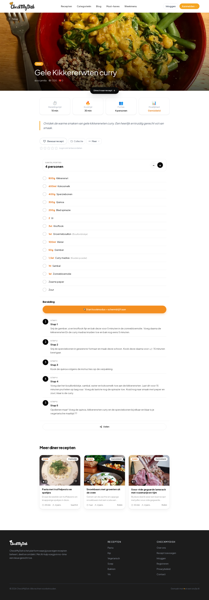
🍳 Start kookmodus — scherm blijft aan (104, 309)
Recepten (66, 6)
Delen (104, 426)
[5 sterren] (56, 148)
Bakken (111, 569)
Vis (109, 574)
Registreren (163, 563)
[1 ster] (41, 148)
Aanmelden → (189, 6)
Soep (110, 563)
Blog (98, 6)
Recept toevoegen (166, 553)
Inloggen (171, 6)
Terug (13, 18)
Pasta (110, 547)
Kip (109, 553)
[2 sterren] (45, 148)
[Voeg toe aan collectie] (76, 141)
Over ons (161, 547)
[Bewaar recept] (75, 481)
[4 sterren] (52, 148)
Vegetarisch (114, 558)
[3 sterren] (48, 148)
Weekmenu (130, 6)
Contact (161, 574)
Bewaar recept (53, 141)
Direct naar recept (104, 90)
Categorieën (84, 6)
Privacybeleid (163, 569)
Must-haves (112, 6)
